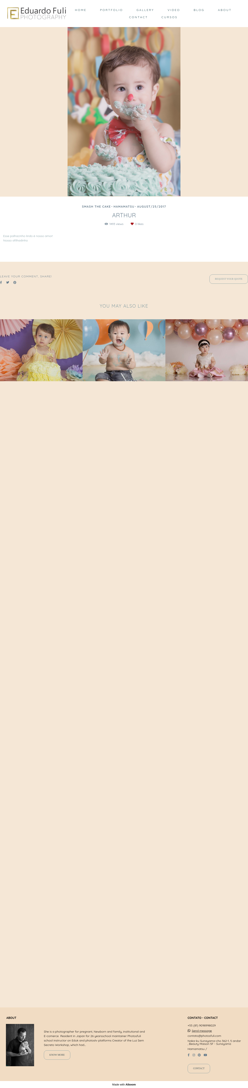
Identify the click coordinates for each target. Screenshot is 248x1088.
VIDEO (174, 10)
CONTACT (138, 17)
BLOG (199, 10)
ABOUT (225, 10)
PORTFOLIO (111, 10)
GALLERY (145, 10)
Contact (199, 1075)
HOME (80, 10)
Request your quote (228, 912)
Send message (202, 1037)
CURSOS (169, 17)
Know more (57, 1061)
